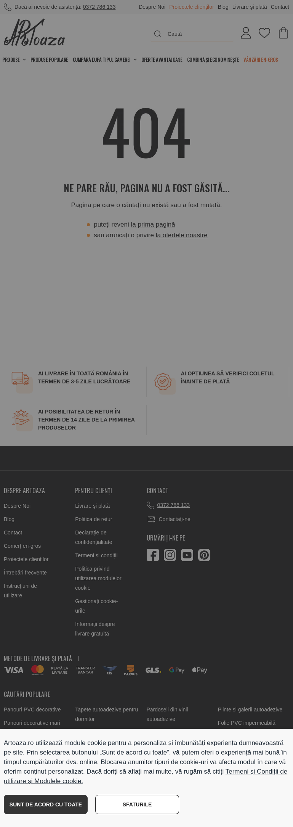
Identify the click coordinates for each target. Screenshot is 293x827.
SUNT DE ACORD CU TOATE (46, 804)
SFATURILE (137, 804)
